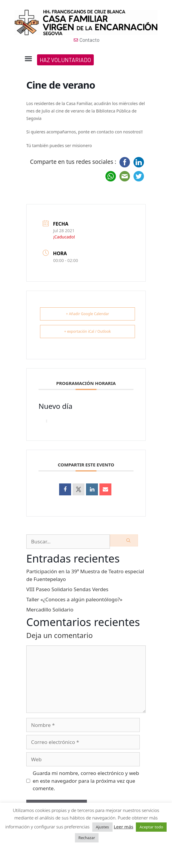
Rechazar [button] (87, 837)
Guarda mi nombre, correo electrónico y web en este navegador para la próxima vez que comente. (86, 781)
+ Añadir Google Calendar (87, 313)
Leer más (123, 827)
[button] (28, 58)
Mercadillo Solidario (49, 609)
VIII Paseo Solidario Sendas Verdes (67, 589)
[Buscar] (124, 540)
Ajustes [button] (102, 827)
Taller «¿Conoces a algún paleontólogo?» (74, 599)
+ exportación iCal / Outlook (87, 331)
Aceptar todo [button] (151, 827)
